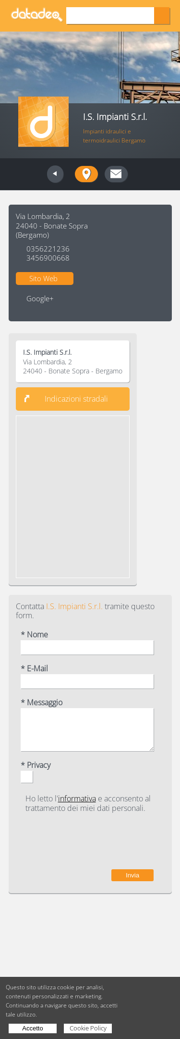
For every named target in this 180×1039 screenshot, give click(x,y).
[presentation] (81, 841)
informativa (77, 798)
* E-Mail (34, 668)
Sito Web (43, 278)
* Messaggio (41, 702)
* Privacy (35, 765)
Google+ (40, 298)
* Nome (34, 634)
